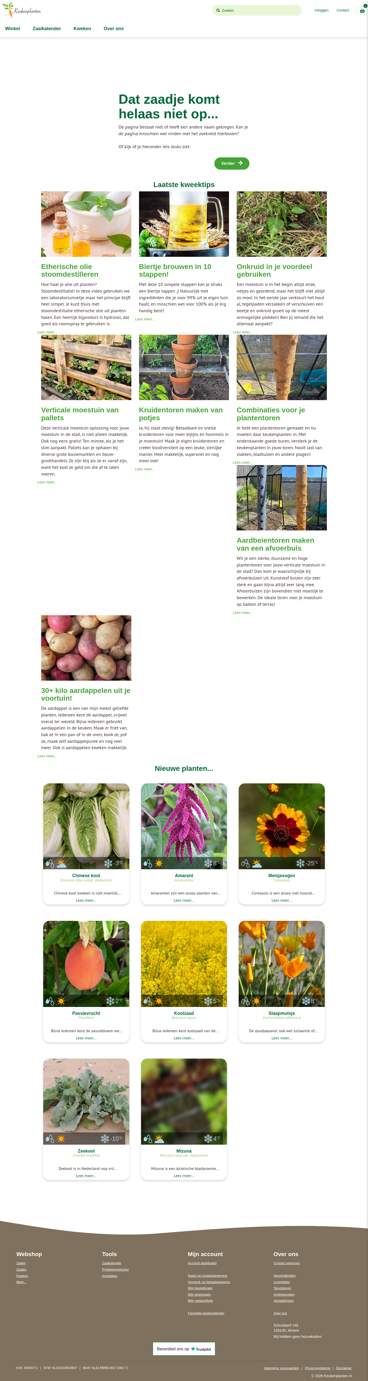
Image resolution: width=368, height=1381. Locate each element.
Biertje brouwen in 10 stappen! (175, 270)
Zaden (21, 1263)
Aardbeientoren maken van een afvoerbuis (275, 544)
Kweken (81, 28)
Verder (232, 163)
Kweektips (109, 1276)
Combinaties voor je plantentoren (271, 414)
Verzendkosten (285, 1276)
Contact (343, 10)
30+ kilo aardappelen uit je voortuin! (85, 694)
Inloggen (322, 10)
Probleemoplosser (115, 1269)
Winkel (12, 28)
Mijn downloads (199, 1294)
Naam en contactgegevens (207, 1276)
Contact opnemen (287, 1263)
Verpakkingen (284, 1301)
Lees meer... (47, 332)
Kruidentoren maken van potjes (181, 414)
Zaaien (21, 1269)
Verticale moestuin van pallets (80, 414)
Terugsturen (282, 1288)
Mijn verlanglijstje (200, 1301)
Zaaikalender (46, 28)
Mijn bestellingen (200, 1288)
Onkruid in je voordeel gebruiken (274, 270)
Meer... (21, 1282)
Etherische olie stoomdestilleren (69, 270)
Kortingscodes (284, 1294)
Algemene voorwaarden (281, 1368)
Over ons (113, 28)
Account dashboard (202, 1263)
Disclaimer (344, 1368)
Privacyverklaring (317, 1368)
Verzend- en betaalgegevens (209, 1282)
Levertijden (282, 1282)
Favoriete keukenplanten (206, 1313)
